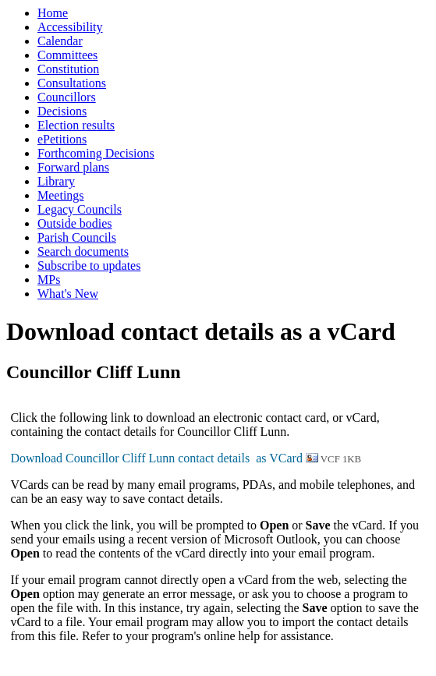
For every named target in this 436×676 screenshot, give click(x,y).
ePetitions (62, 139)
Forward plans (73, 167)
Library (56, 181)
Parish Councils (76, 237)
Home (52, 12)
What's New (67, 293)
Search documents (83, 251)
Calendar (60, 41)
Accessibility (70, 27)
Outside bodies (74, 223)
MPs (48, 279)
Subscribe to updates (88, 265)
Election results (76, 125)
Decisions (62, 111)
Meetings (60, 195)
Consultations (71, 83)
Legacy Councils (79, 209)
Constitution (68, 69)
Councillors (66, 97)
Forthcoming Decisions (95, 153)
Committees (67, 55)
